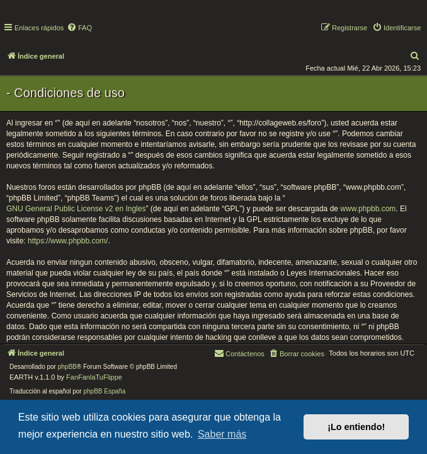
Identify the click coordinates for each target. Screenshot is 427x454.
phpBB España (104, 391)
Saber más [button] (222, 434)
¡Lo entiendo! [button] (356, 427)
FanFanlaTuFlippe (94, 377)
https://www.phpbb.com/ (68, 240)
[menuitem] (79, 27)
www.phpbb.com (368, 208)
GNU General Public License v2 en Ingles (75, 208)
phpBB (67, 366)
